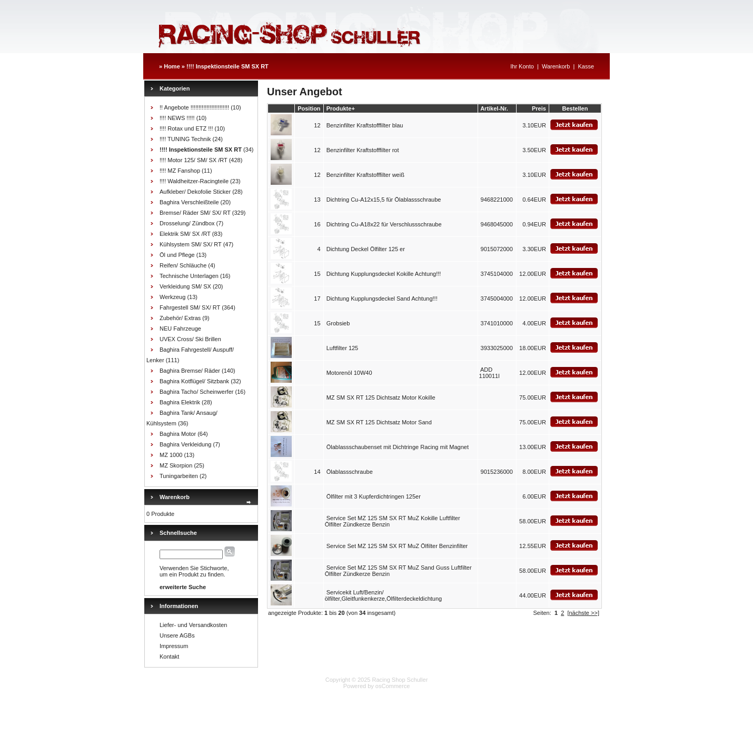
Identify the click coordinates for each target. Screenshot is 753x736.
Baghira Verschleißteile (189, 202)
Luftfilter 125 (342, 348)
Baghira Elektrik (180, 402)
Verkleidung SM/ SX (185, 286)
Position (309, 108)
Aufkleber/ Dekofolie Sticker (195, 191)
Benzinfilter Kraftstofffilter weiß (365, 175)
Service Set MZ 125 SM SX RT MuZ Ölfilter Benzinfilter (397, 546)
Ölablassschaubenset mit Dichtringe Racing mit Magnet (397, 447)
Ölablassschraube (349, 472)
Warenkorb (556, 66)
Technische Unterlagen (189, 276)
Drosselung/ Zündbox (187, 223)
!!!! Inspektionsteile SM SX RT (227, 66)
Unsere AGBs (177, 635)
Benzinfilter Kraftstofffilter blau (364, 125)
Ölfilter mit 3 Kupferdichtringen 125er (373, 496)
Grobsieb (338, 323)
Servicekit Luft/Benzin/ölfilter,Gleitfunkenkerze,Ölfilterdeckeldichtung (383, 595)
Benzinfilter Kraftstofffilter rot (362, 150)
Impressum (174, 646)
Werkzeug (172, 297)
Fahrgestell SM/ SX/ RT (190, 307)
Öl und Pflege (177, 255)
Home (172, 66)
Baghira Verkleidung (185, 444)
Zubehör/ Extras (180, 318)
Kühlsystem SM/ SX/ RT (191, 244)
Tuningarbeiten (179, 476)
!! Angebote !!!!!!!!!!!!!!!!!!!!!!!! (194, 107)
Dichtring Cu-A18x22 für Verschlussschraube (384, 224)
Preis (539, 108)
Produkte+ (340, 108)
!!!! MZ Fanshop (180, 170)
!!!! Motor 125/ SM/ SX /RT (193, 160)
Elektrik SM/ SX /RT (185, 234)
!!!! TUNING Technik (185, 139)
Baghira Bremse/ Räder (190, 370)
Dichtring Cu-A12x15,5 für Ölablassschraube (383, 199)
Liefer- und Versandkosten (193, 625)
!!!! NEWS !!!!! (177, 118)
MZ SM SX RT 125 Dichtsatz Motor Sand (379, 422)
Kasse (586, 66)
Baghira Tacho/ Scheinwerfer (196, 392)
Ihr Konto (522, 66)
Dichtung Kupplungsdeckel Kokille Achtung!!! (383, 274)
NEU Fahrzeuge (180, 328)
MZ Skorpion (176, 465)
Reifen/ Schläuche (183, 265)
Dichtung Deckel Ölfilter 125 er (365, 249)
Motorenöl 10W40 (349, 373)
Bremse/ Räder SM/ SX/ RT (195, 213)
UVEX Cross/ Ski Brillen (190, 339)
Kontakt (169, 656)
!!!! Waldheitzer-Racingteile (194, 181)
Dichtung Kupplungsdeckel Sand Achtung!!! (382, 298)
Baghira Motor (178, 434)
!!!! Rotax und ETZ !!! (186, 128)
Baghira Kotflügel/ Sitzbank (194, 381)
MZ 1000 (171, 455)
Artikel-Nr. (494, 108)
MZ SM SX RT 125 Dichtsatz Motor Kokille (380, 397)
